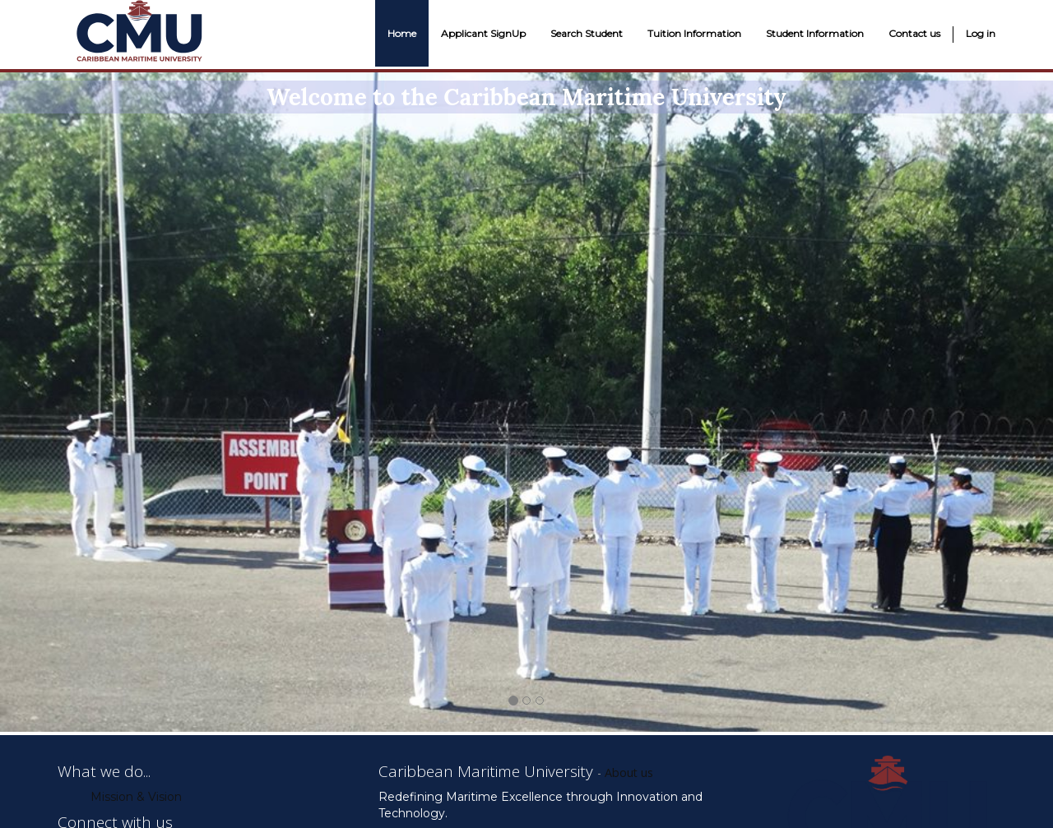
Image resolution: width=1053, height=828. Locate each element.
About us (629, 772)
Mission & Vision (136, 796)
